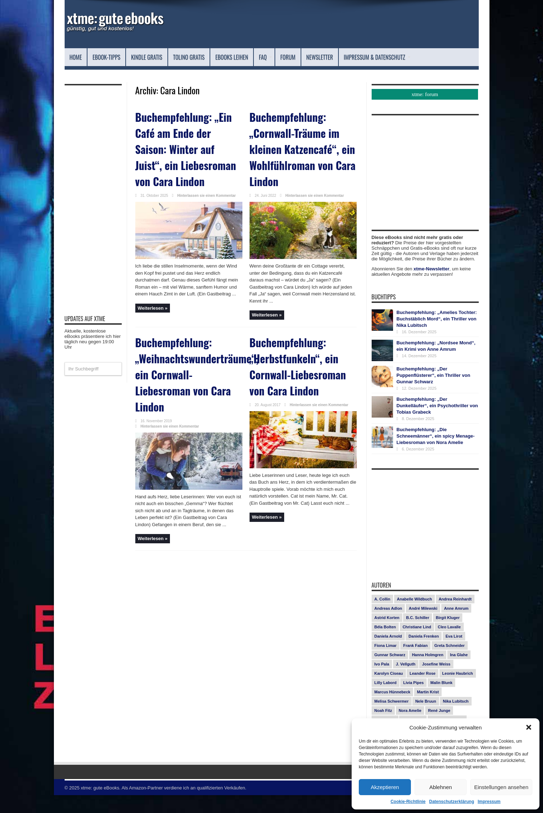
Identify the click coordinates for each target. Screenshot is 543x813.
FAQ (314, 57)
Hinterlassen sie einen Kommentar (206, 203)
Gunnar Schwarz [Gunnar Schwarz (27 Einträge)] (390, 672)
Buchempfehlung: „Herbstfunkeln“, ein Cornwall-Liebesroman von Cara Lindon (303, 359)
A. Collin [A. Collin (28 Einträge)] (382, 617)
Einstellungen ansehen (501, 787)
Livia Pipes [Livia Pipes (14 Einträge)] (413, 700)
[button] (528, 727)
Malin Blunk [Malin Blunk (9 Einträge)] (442, 700)
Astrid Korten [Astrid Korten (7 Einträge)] (386, 635)
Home (78, 57)
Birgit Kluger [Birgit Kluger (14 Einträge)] (448, 635)
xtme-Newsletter (431, 286)
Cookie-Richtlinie (408, 801)
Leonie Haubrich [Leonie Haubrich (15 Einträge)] (457, 691)
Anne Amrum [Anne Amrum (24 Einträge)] (456, 626)
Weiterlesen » (153, 315)
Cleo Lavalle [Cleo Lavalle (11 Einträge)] (449, 645)
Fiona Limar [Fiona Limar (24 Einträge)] (385, 663)
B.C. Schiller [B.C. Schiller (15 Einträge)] (417, 635)
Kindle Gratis (165, 57)
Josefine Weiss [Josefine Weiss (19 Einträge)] (436, 682)
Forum (341, 57)
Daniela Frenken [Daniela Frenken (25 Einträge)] (423, 654)
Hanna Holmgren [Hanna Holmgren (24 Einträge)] (427, 672)
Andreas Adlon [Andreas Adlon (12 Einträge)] (388, 626)
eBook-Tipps (115, 57)
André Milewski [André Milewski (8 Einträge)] (423, 626)
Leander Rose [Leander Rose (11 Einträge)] (422, 691)
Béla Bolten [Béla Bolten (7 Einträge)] (385, 645)
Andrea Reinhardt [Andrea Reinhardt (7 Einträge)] (455, 617)
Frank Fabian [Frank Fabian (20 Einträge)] (415, 663)
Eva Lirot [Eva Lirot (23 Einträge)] (454, 654)
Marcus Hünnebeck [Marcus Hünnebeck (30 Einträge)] (392, 710)
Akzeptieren (385, 787)
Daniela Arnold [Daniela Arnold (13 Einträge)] (388, 654)
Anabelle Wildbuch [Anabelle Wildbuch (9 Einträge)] (414, 617)
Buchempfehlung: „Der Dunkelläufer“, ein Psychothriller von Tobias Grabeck (437, 423)
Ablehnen (440, 787)
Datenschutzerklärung (451, 801)
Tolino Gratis (218, 57)
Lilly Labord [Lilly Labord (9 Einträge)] (385, 700)
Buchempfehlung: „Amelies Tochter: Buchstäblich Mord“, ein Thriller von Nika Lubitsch (437, 337)
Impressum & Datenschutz (113, 75)
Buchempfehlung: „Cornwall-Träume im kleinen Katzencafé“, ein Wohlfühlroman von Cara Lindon (301, 154)
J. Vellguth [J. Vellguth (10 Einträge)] (406, 682)
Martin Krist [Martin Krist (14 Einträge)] (428, 710)
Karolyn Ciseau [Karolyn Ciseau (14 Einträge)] (388, 691)
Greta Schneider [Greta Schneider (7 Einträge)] (449, 663)
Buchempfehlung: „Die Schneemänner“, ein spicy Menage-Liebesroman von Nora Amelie (436, 454)
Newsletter (380, 57)
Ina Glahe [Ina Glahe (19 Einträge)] (459, 672)
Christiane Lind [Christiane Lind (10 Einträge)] (417, 645)
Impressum (489, 801)
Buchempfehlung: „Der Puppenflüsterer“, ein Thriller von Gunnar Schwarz (434, 393)
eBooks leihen (273, 57)
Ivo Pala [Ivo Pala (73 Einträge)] (381, 682)
